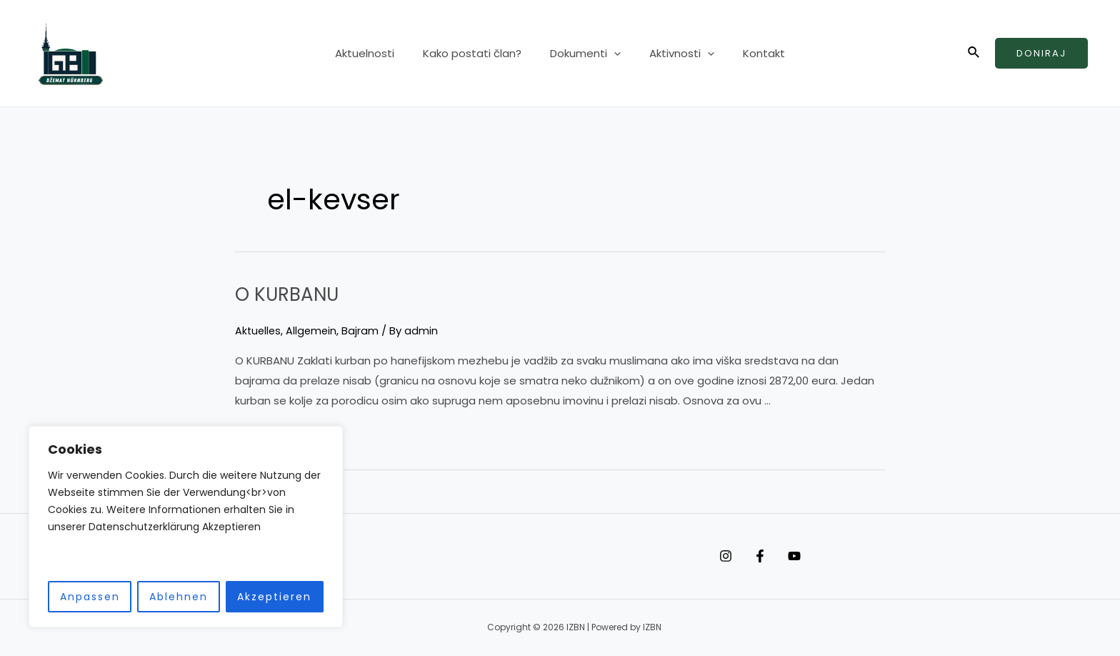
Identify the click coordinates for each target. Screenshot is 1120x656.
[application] (614, 54)
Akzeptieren (274, 597)
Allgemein (314, 330)
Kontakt (750, 53)
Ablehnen (178, 597)
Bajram (363, 330)
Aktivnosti (674, 54)
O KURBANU (294, 294)
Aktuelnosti (379, 53)
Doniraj (1041, 53)
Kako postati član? (479, 53)
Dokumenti (585, 54)
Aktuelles (259, 330)
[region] (186, 527)
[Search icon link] (974, 54)
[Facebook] (774, 556)
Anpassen (90, 597)
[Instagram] (725, 556)
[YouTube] (822, 556)
